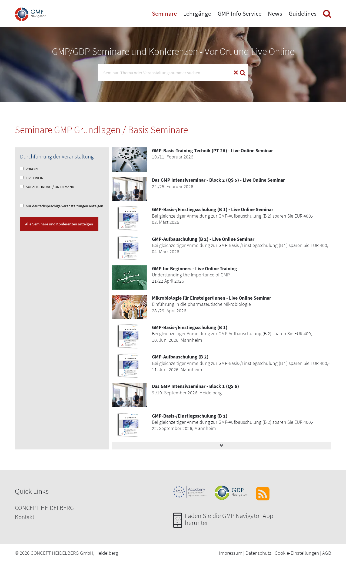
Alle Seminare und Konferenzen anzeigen (59, 223)
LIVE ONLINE (32, 177)
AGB (326, 553)
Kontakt (24, 517)
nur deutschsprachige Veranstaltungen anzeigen (61, 206)
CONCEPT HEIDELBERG (44, 508)
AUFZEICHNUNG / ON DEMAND (47, 186)
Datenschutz (258, 553)
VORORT (29, 169)
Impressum (230, 553)
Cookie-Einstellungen (297, 553)
